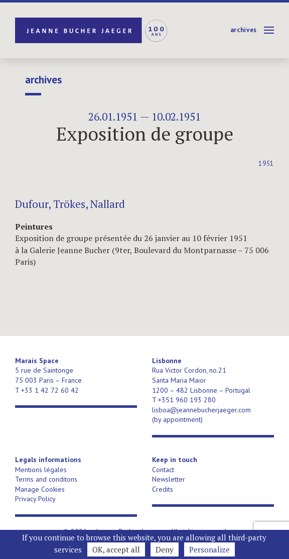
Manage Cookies (40, 489)
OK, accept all (116, 549)
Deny (165, 549)
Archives (243, 30)
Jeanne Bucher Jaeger (92, 30)
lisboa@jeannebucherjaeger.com (201, 409)
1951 (266, 163)
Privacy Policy (35, 498)
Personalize (209, 549)
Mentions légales (41, 469)
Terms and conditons (46, 479)
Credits (162, 489)
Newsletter (168, 479)
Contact (163, 469)
